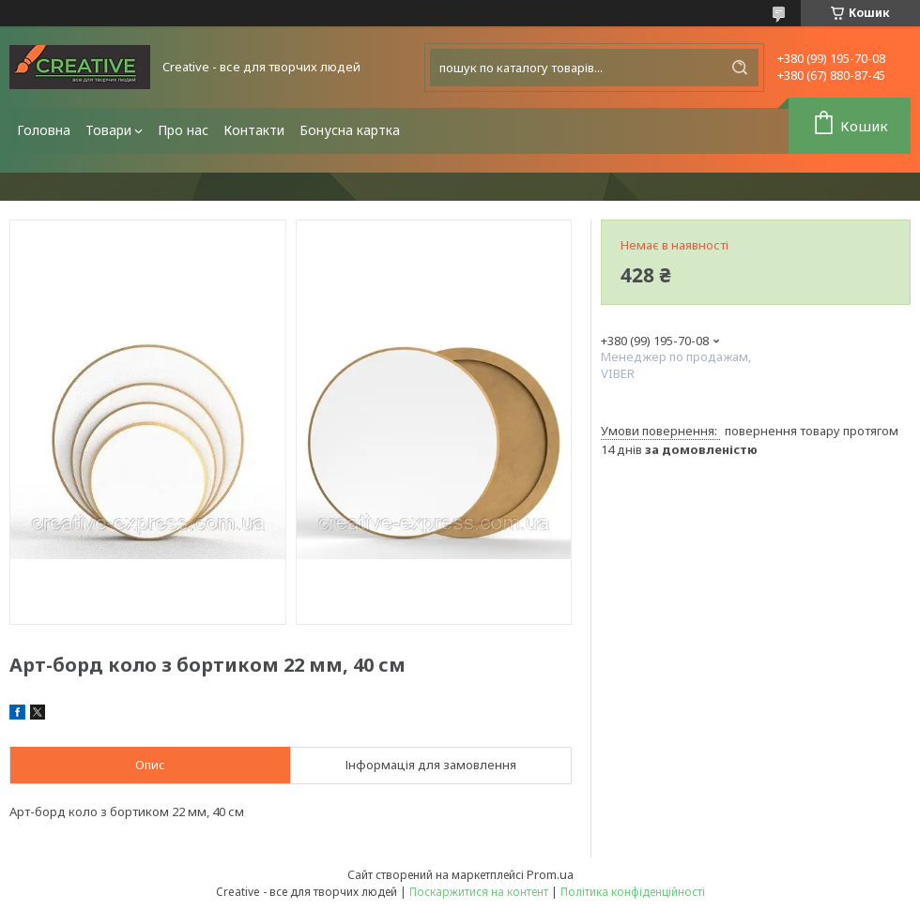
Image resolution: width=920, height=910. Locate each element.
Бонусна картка (349, 130)
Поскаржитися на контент (478, 892)
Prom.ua (550, 874)
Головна (43, 130)
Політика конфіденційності (632, 892)
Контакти (253, 130)
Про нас (183, 130)
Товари (108, 130)
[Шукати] (740, 67)
